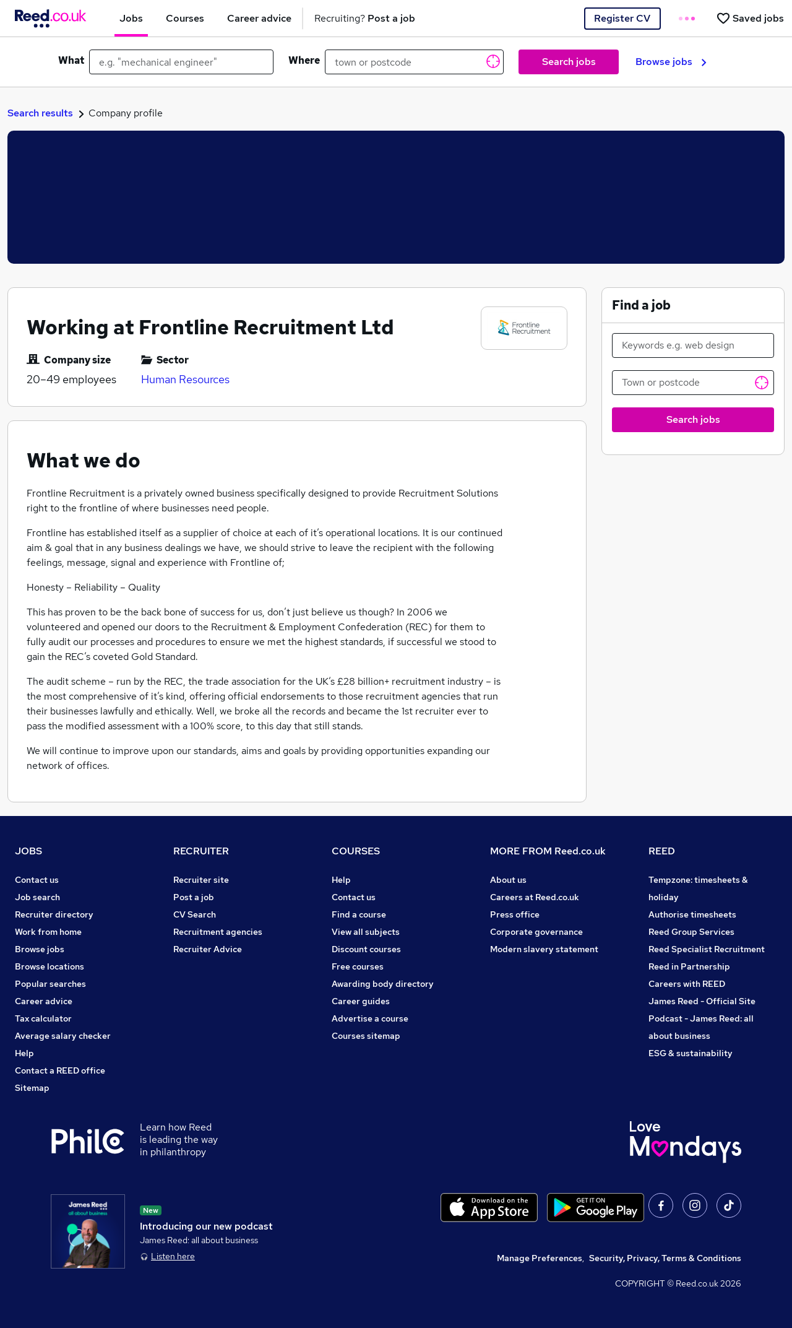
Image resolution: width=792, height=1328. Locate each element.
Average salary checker (63, 1035)
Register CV (622, 18)
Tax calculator (43, 1018)
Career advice (43, 1001)
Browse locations (49, 966)
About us (508, 879)
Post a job (193, 897)
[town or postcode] (414, 62)
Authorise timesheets (692, 914)
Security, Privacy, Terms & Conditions (665, 1258)
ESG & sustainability (690, 1053)
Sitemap (32, 1087)
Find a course (359, 914)
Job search (37, 897)
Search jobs (569, 61)
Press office (515, 914)
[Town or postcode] (693, 382)
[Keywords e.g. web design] (693, 345)
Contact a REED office (60, 1070)
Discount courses (366, 949)
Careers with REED (686, 983)
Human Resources (185, 379)
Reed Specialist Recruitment (706, 949)
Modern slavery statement (544, 949)
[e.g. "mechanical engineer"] (181, 62)
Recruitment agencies (217, 931)
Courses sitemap (366, 1035)
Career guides (361, 1001)
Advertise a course (370, 1018)
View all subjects (366, 931)
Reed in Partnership (689, 966)
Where (304, 60)
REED (661, 850)
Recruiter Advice (207, 949)
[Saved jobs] (750, 18)
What (71, 60)
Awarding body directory (383, 983)
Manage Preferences (539, 1258)
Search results (40, 112)
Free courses (358, 966)
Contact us (37, 879)
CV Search (194, 914)
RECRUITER (201, 850)
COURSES (356, 850)
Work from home (48, 931)
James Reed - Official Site (701, 1001)
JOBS (28, 850)
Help (24, 1053)
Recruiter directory (54, 914)
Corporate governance (536, 931)
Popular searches (50, 983)
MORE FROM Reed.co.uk (548, 850)
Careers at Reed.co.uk (534, 897)
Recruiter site (201, 879)
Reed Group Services (691, 931)
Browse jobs (671, 61)
